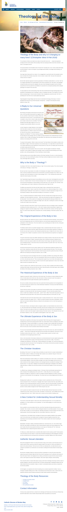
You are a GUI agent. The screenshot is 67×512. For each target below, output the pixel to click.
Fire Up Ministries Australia (28, 484)
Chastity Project (26, 480)
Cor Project (25, 482)
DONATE (56, 9)
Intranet (61, 507)
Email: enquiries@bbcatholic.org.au (11, 506)
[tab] (59, 9)
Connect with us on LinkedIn (59, 502)
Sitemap (61, 505)
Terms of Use (56, 505)
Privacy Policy (50, 505)
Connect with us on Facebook (51, 502)
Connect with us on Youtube (62, 502)
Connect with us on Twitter (56, 502)
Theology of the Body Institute (29, 479)
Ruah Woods (25, 483)
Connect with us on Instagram (54, 502)
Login (58, 507)
